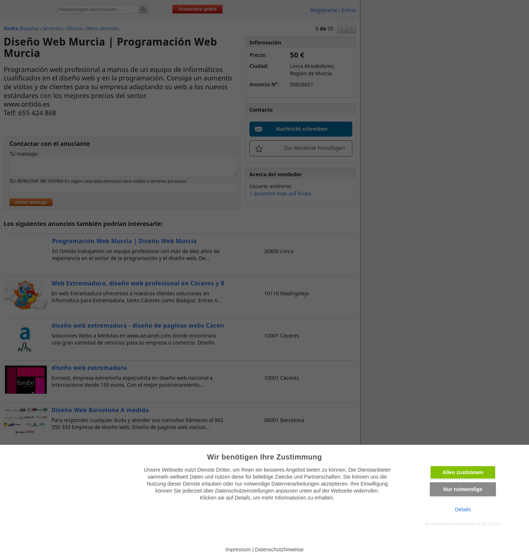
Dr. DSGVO (491, 524)
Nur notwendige (462, 489)
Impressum (238, 549)
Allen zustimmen (462, 472)
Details (463, 509)
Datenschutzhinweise (279, 549)
